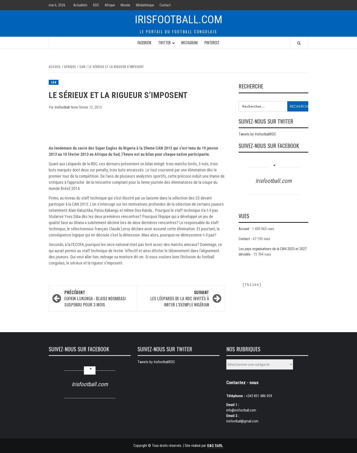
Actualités (80, 5)
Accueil (244, 229)
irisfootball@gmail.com (242, 421)
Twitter (164, 42)
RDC (96, 5)
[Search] (299, 43)
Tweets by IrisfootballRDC (257, 134)
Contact (165, 5)
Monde (125, 5)
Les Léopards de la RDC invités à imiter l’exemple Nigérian (175, 298)
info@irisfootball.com (241, 410)
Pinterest (211, 42)
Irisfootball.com (178, 19)
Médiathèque (145, 5)
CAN (53, 82)
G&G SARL (215, 445)
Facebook (144, 42)
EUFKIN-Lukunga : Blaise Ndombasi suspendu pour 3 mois (98, 298)
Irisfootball (63, 107)
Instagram (189, 42)
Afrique (110, 5)
